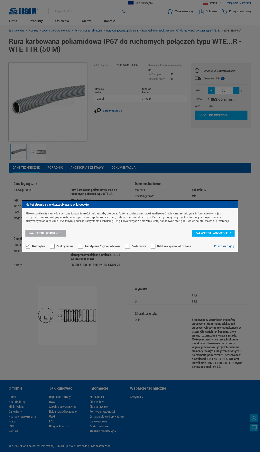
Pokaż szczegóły (224, 246)
